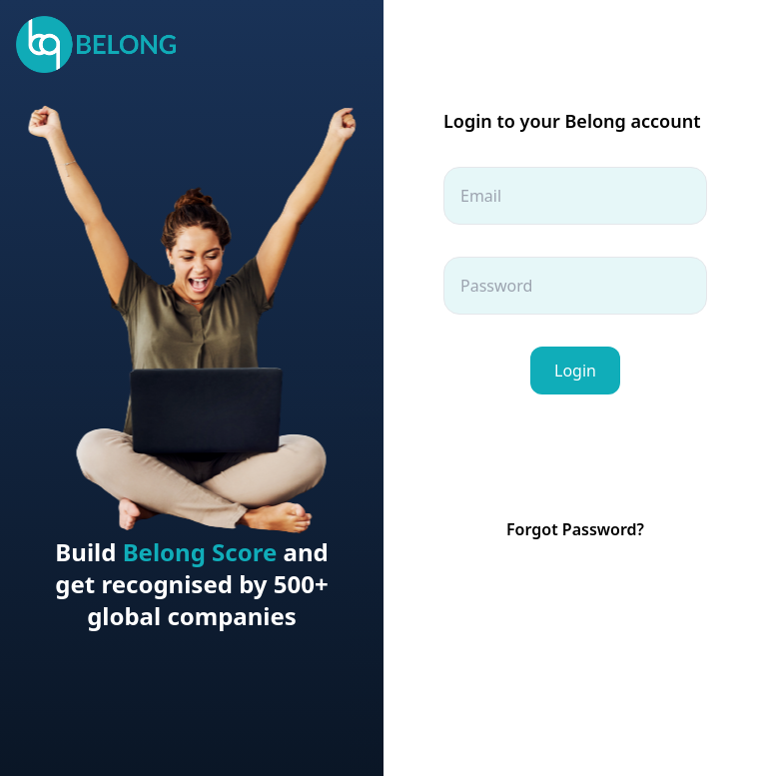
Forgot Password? (575, 529)
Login (575, 371)
